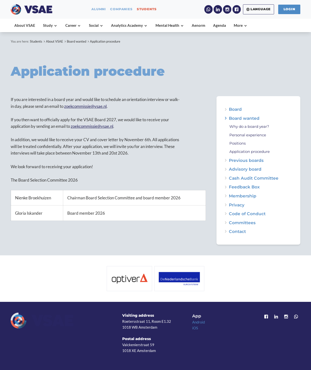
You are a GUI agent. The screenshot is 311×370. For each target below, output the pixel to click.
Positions (237, 143)
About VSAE (54, 41)
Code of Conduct (247, 213)
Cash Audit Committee (253, 178)
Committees (242, 222)
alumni (98, 9)
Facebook (237, 9)
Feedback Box (244, 187)
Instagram (227, 9)
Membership (242, 196)
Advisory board (245, 169)
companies (121, 9)
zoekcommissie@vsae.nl (85, 106)
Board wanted (76, 41)
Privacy (236, 205)
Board (235, 109)
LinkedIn (218, 9)
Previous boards (246, 160)
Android (198, 322)
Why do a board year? (249, 127)
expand (225, 118)
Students (36, 41)
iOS (195, 328)
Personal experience (247, 135)
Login (289, 9)
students (147, 9)
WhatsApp (208, 9)
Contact (237, 231)
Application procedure (105, 41)
